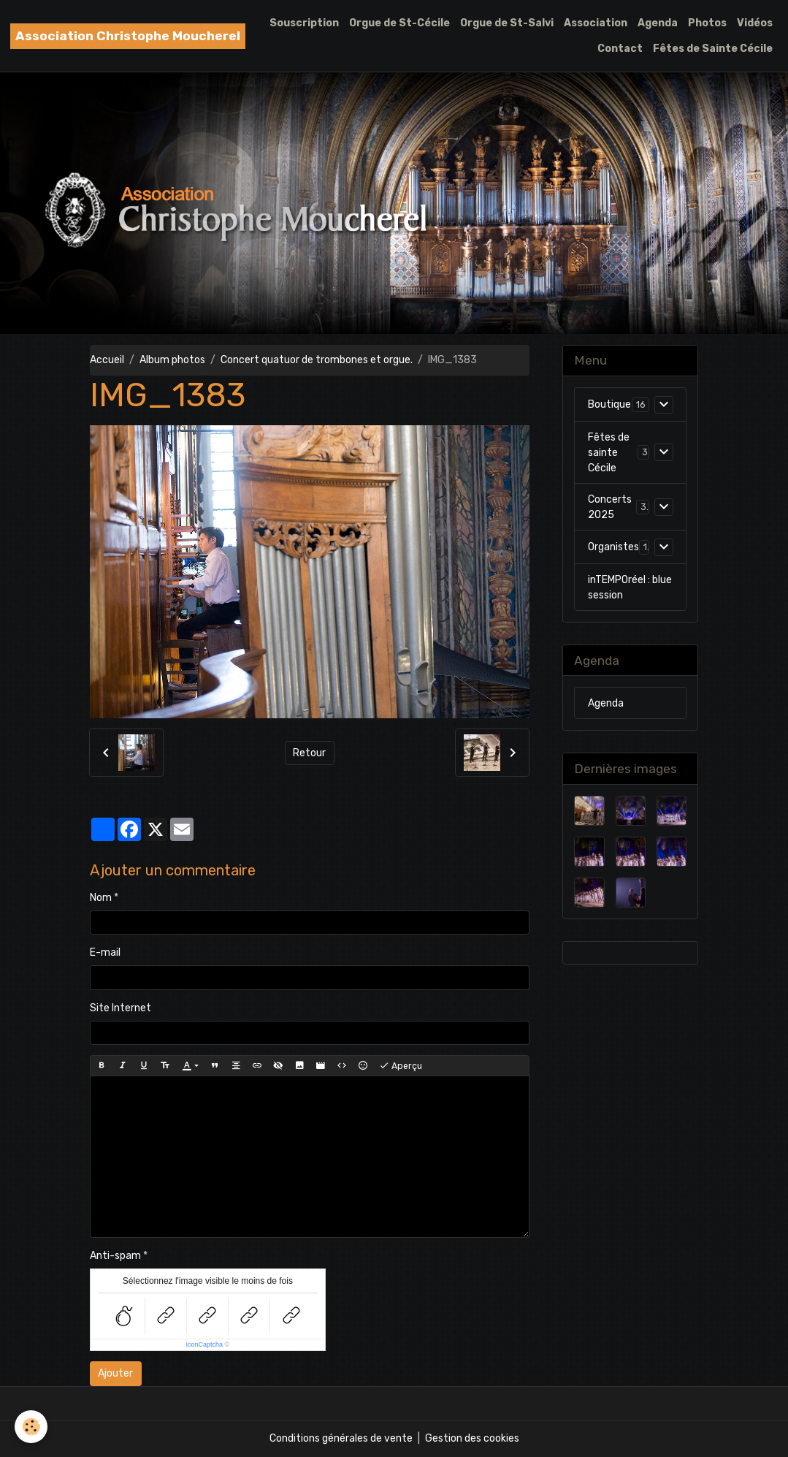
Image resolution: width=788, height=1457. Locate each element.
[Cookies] (31, 1426)
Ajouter (115, 1373)
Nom (101, 897)
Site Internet (120, 1008)
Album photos (172, 360)
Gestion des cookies (472, 1438)
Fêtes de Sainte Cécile (713, 48)
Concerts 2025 (610, 507)
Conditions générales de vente (341, 1438)
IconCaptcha (204, 1344)
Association (595, 23)
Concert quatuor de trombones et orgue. (317, 360)
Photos (707, 23)
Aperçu (400, 1066)
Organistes (613, 547)
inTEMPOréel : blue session (630, 587)
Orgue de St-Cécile (399, 23)
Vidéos (755, 23)
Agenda (658, 23)
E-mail (105, 952)
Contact (620, 48)
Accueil (107, 360)
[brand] (127, 36)
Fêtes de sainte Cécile (609, 452)
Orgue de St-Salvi (507, 23)
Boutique (609, 404)
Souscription (304, 23)
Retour (309, 753)
